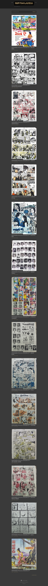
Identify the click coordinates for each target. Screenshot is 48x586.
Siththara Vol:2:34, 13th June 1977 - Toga (23, 390)
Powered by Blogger (24, 580)
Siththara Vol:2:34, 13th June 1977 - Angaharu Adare (21, 461)
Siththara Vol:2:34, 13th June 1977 (21, 570)
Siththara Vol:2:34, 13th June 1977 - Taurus (23, 160)
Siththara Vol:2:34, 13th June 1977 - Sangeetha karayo (21, 86)
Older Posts (34, 575)
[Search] (35, 2)
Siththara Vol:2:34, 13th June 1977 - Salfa (23, 534)
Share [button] (12, 199)
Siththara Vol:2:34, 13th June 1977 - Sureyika (23, 425)
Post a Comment (16, 199)
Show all (34, 11)
